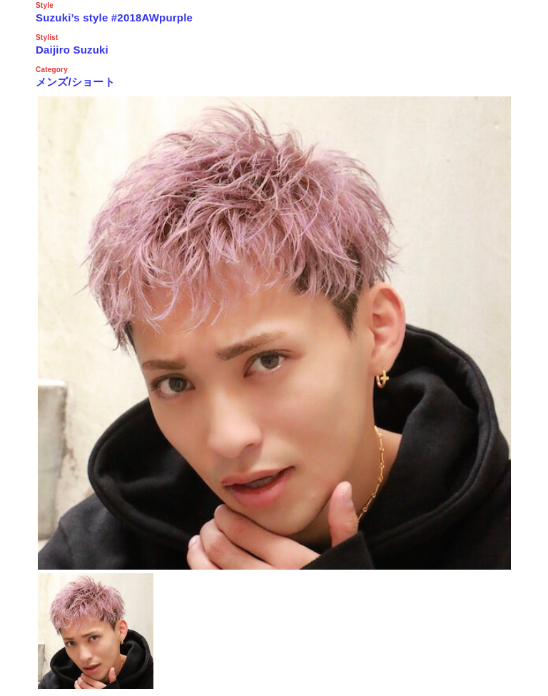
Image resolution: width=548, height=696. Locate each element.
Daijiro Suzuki (72, 50)
